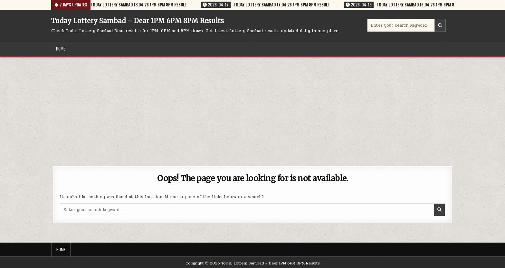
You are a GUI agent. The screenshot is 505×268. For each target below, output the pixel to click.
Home (60, 48)
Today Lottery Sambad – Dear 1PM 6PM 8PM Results (137, 21)
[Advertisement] (252, 105)
